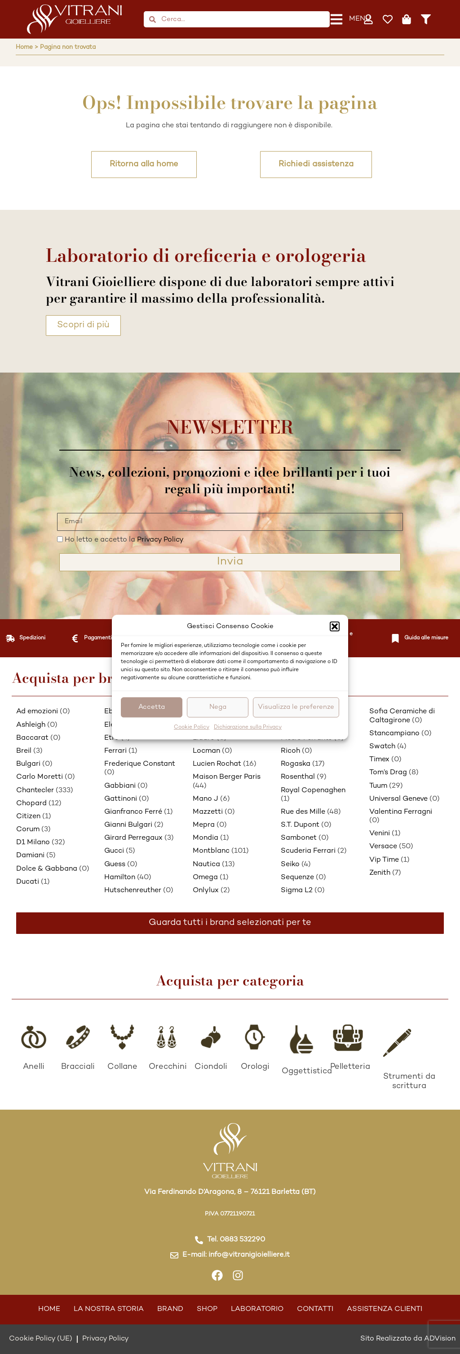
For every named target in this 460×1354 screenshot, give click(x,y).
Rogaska (295, 764)
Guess (114, 864)
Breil (23, 751)
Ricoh (290, 751)
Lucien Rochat (217, 764)
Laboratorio (257, 1309)
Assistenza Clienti (384, 1309)
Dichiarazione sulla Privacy (248, 727)
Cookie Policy (191, 727)
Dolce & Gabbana (46, 869)
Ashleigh (30, 725)
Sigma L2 (297, 890)
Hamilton (119, 877)
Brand (170, 1309)
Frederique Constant (139, 764)
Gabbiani (120, 786)
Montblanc (211, 851)
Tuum (378, 786)
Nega (217, 707)
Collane (122, 1067)
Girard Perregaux (133, 838)
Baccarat (32, 738)
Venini (379, 834)
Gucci (114, 851)
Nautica (206, 864)
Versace (383, 847)
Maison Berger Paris (227, 777)
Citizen (28, 816)
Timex (379, 760)
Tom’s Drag (388, 773)
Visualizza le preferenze (296, 707)
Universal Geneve (398, 799)
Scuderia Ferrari (308, 851)
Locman (206, 751)
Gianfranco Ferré (133, 812)
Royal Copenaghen (313, 790)
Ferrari (115, 751)
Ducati (27, 882)
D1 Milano (33, 842)
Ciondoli (211, 1067)
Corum (28, 829)
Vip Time (384, 860)
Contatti (315, 1309)
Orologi (255, 1067)
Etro (111, 738)
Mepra (204, 825)
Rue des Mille (303, 812)
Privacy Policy (160, 540)
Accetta (151, 707)
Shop (207, 1309)
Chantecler (35, 790)
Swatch (382, 747)
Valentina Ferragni (400, 812)
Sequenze (297, 877)
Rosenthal (298, 777)
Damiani (30, 855)
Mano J (205, 799)
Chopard (31, 803)
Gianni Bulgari (128, 825)
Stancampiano (394, 734)
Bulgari (28, 764)
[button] (334, 626)
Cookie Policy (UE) (40, 1339)
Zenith (379, 873)
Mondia (205, 838)
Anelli (33, 1067)
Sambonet (299, 838)
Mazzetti (208, 812)
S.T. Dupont (300, 825)
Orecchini (168, 1067)
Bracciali (78, 1067)
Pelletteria (350, 1067)
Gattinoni (120, 799)
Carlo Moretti (39, 777)
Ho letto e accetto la (124, 540)
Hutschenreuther (132, 890)
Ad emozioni (37, 712)
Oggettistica (307, 1071)
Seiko (290, 864)
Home (49, 1309)
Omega (205, 877)
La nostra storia (109, 1309)
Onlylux (206, 890)
